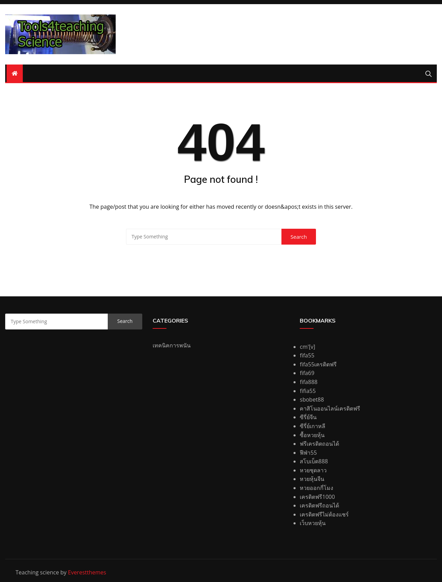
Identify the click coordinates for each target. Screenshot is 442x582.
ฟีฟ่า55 (308, 452)
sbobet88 (312, 399)
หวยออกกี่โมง (316, 488)
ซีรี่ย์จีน (308, 417)
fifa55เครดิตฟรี (318, 364)
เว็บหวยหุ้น (313, 523)
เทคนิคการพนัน (172, 345)
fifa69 (307, 373)
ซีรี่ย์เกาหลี (312, 426)
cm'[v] (307, 347)
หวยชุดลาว (313, 470)
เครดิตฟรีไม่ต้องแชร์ (324, 514)
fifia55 (308, 391)
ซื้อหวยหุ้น (312, 435)
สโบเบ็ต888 (314, 461)
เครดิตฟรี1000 (317, 497)
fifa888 (308, 382)
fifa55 (307, 355)
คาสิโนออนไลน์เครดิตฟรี (330, 408)
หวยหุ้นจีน (312, 479)
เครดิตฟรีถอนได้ (319, 505)
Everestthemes (87, 572)
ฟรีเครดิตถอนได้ (319, 443)
